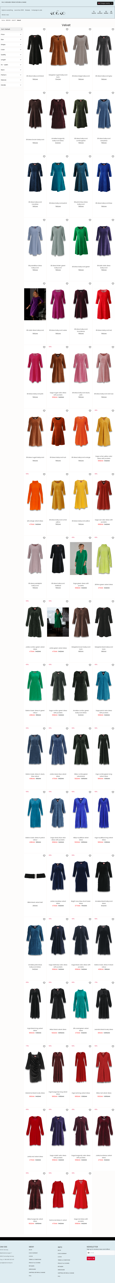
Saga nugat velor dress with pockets (58, 394)
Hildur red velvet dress (103, 1093)
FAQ (30, 1275)
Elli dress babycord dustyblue (103, 139)
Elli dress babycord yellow (81, 521)
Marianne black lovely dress (35, 1093)
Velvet (19, 20)
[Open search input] (94, 12)
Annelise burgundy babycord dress (58, 139)
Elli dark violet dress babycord (103, 267)
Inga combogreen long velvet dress (104, 775)
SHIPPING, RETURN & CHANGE (37, 1272)
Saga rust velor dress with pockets (104, 521)
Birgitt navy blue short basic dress (81, 902)
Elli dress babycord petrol (58, 203)
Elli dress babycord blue (104, 203)
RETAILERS (31, 1266)
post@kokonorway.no (6, 1262)
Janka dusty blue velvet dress (58, 775)
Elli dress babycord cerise (58, 330)
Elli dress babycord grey (104, 76)
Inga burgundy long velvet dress (58, 1093)
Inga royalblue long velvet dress (104, 839)
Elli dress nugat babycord (35, 457)
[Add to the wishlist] (44, 29)
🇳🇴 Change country (104, 3)
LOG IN (31, 1256)
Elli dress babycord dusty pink (81, 394)
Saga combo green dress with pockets (58, 711)
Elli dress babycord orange (81, 457)
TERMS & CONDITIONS (35, 1259)
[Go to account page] (100, 12)
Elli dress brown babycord (35, 140)
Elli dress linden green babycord (58, 267)
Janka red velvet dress (35, 1157)
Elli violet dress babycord (35, 330)
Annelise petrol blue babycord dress (35, 966)
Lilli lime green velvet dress (104, 584)
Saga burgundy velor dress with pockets (80, 1156)
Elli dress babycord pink (35, 394)
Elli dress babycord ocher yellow (58, 521)
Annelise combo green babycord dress (81, 711)
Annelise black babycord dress (103, 902)
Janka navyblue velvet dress (58, 902)
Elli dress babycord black (35, 76)
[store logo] (57, 12)
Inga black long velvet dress (35, 1029)
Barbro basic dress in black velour (104, 966)
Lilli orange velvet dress (35, 521)
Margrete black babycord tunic (104, 648)
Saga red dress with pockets (81, 1220)
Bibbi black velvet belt (35, 902)
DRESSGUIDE (32, 1269)
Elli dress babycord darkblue (58, 584)
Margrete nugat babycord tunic (58, 76)
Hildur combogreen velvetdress (81, 775)
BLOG (30, 1249)
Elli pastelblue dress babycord (35, 267)
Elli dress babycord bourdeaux (81, 330)
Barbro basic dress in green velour (35, 711)
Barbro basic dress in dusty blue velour (35, 775)
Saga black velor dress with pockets (80, 966)
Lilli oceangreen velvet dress (81, 1029)
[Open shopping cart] (111, 12)
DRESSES (8, 20)
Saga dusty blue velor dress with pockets (58, 839)
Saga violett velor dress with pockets (58, 1156)
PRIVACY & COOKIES (34, 1262)
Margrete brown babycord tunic (81, 648)
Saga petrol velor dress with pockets (104, 711)
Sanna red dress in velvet (58, 1220)
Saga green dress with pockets (81, 584)
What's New (5, 15)
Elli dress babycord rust (58, 457)
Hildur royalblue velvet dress (81, 839)
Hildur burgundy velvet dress (35, 1220)
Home (3, 20)
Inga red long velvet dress (81, 1093)
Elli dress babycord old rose (103, 394)
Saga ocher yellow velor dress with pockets (103, 457)
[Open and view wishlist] (106, 12)
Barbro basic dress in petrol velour (35, 839)
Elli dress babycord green (81, 267)
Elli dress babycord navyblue (35, 203)
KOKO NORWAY (33, 1253)
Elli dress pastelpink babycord (35, 584)
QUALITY (14, 20)
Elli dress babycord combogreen (81, 139)
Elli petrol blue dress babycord (81, 203)
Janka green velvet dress (58, 648)
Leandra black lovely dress (104, 1029)
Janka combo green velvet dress (35, 648)
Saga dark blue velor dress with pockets (58, 966)
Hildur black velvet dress (58, 1029)
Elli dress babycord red (104, 330)
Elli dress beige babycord (81, 76)
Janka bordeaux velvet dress (104, 1156)
